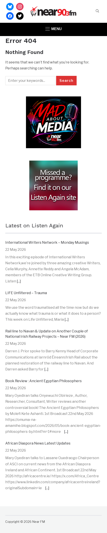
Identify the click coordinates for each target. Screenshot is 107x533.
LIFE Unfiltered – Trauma (26, 293)
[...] (19, 281)
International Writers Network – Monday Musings (47, 242)
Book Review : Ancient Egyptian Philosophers (43, 381)
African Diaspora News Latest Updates (37, 443)
